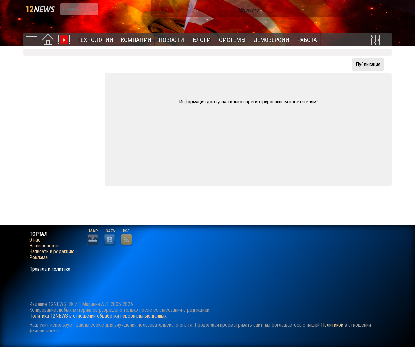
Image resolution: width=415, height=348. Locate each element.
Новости (171, 39)
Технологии (95, 39)
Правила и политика (49, 269)
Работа (307, 39)
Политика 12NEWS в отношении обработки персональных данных (98, 316)
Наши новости (44, 246)
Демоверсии (271, 39)
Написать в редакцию (52, 252)
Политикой (332, 325)
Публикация (368, 64)
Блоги (202, 39)
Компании (136, 39)
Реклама (38, 257)
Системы (232, 39)
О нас (35, 240)
